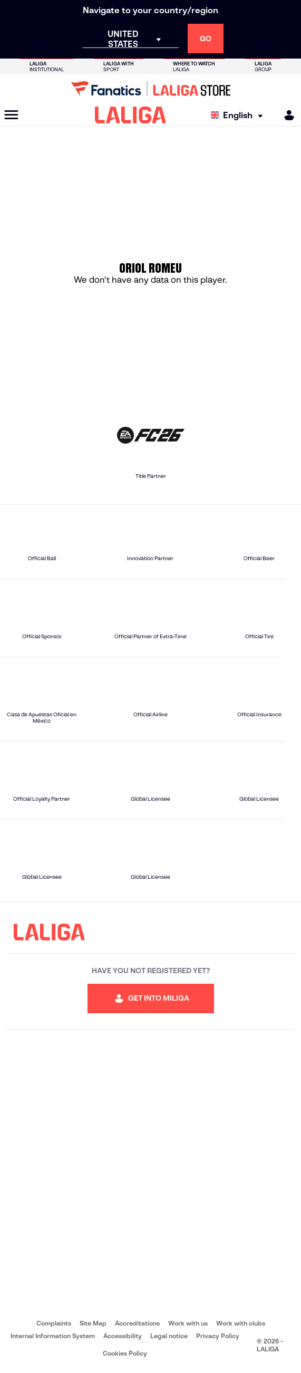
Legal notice (169, 1335)
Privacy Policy (217, 1335)
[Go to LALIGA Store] (150, 88)
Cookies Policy (125, 1353)
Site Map (93, 1323)
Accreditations (137, 1323)
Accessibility (122, 1335)
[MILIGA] (286, 115)
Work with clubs (240, 1323)
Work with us (188, 1323)
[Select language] (239, 115)
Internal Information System (53, 1335)
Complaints (53, 1323)
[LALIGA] (130, 115)
